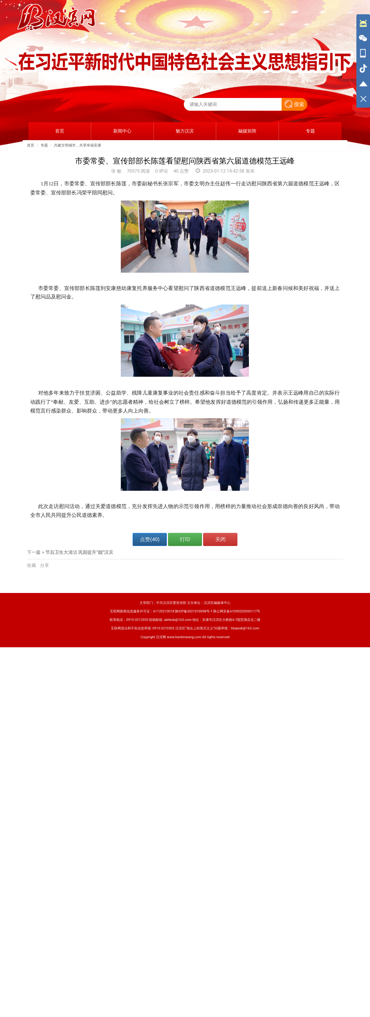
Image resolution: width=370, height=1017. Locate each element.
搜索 (294, 104)
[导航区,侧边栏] (363, 61)
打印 (185, 539)
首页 (30, 145)
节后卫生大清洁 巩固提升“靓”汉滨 (79, 552)
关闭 (220, 539)
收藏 (32, 565)
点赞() (150, 539)
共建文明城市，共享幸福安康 (77, 145)
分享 (44, 565)
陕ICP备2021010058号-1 (193, 611)
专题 (44, 145)
